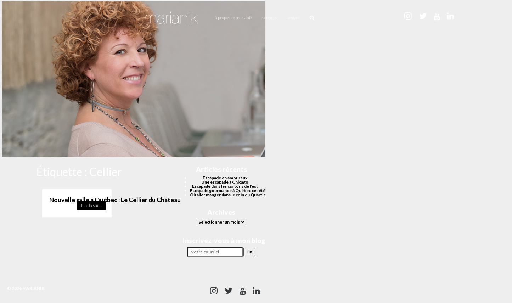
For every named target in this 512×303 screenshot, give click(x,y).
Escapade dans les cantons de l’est (225, 186)
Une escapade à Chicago (224, 182)
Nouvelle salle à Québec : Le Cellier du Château (115, 199)
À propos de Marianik (233, 17)
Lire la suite (91, 205)
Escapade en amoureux (225, 177)
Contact (293, 17)
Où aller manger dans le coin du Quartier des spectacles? (244, 194)
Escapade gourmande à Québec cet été (227, 190)
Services (269, 17)
